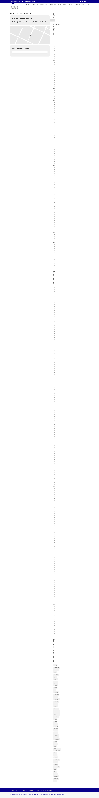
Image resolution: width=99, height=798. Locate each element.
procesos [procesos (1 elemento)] (56, 764)
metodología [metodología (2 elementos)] (56, 759)
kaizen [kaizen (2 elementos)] (55, 741)
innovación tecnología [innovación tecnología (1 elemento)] (56, 736)
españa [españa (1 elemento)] (55, 704)
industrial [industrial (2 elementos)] (56, 732)
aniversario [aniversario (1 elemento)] (56, 674)
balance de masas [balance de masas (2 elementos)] (55, 683)
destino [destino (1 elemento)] (55, 697)
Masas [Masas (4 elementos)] (55, 752)
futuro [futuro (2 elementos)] (55, 719)
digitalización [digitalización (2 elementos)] (56, 699)
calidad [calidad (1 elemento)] (55, 687)
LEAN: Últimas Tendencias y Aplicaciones (54, 385)
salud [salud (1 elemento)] (55, 769)
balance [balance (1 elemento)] (55, 679)
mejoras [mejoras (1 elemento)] (55, 757)
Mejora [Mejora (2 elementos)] (55, 755)
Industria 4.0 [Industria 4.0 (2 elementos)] (56, 729)
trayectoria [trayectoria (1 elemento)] (56, 778)
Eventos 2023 (54, 175)
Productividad (54, 254)
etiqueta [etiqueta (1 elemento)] (55, 706)
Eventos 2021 (54, 132)
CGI (54, 62)
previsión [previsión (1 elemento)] (56, 762)
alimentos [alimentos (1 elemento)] (56, 670)
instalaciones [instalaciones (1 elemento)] (56, 739)
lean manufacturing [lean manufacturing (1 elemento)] (57, 749)
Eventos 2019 (54, 110)
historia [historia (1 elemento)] (55, 724)
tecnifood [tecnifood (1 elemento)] (56, 774)
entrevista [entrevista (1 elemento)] (56, 701)
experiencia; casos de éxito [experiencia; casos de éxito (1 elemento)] (56, 712)
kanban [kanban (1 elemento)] (55, 744)
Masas (54, 236)
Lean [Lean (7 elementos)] (55, 746)
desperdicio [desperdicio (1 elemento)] (56, 694)
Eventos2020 (54, 196)
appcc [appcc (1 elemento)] (55, 677)
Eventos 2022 (54, 153)
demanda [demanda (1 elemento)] (56, 692)
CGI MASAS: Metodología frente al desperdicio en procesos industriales (54, 544)
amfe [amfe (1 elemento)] (55, 672)
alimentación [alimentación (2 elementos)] (56, 667)
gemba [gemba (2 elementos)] (55, 721)
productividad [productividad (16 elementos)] (57, 766)
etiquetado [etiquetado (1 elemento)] (56, 708)
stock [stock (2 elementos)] (55, 771)
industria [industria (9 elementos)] (56, 726)
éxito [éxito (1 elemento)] (55, 781)
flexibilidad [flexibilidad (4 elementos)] (56, 717)
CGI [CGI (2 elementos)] (54, 690)
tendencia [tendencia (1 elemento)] (56, 776)
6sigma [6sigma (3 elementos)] (55, 665)
